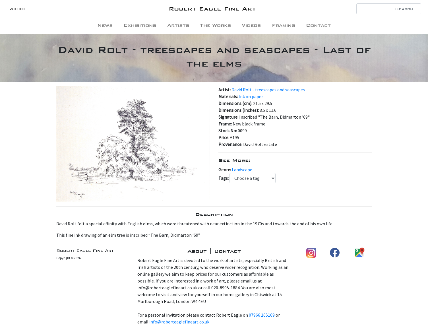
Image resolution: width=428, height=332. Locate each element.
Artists (178, 25)
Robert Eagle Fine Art (212, 8)
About (17, 8)
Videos (251, 25)
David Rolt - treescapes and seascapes (268, 89)
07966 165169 (262, 315)
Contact (318, 25)
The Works (215, 25)
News (105, 25)
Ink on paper (251, 96)
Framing (283, 25)
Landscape (242, 169)
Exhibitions (139, 25)
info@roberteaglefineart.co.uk (179, 322)
